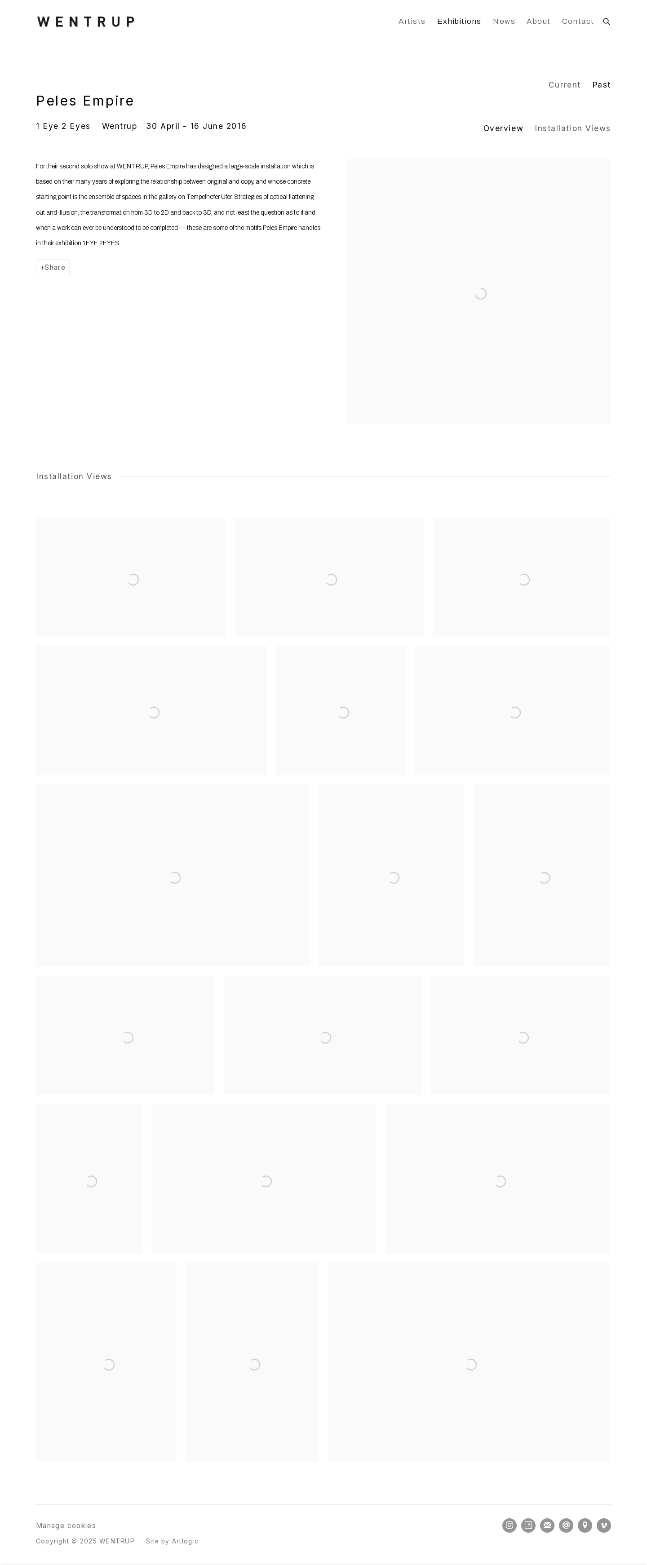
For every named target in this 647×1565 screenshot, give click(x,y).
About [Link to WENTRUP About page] (539, 21)
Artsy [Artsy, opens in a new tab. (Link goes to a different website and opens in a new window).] (528, 1525)
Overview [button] (503, 128)
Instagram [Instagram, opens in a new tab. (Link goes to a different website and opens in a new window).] (509, 1525)
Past (601, 84)
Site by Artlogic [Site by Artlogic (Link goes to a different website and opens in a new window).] (172, 1541)
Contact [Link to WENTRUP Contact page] (578, 21)
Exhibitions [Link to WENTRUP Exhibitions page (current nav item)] (459, 21)
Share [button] (55, 267)
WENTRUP (85, 21)
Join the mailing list (547, 1525)
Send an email (566, 1525)
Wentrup (119, 126)
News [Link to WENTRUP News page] (504, 21)
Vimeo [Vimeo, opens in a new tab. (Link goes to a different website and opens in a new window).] (604, 1525)
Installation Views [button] (573, 128)
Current (565, 84)
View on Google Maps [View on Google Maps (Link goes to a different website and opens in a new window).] (585, 1525)
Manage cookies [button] (66, 1525)
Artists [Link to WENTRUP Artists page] (412, 21)
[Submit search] (607, 19)
